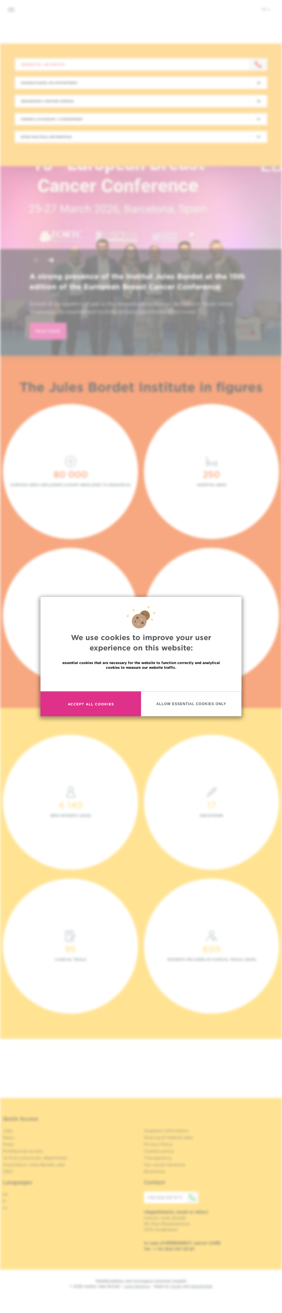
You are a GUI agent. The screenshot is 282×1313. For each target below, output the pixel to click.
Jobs (8, 1130)
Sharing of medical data (168, 1137)
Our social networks (164, 1164)
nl (5, 1207)
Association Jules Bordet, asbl (34, 1164)
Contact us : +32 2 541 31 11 (42, 64)
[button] (37, 261)
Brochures (154, 1171)
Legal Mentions (137, 1286)
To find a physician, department (35, 1157)
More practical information (46, 137)
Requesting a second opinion (47, 101)
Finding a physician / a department (52, 119)
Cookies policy (159, 1151)
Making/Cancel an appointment (49, 83)
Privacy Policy (158, 1144)
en (266, 9)
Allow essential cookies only (191, 704)
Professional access (23, 1151)
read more (48, 331)
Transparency (158, 1157)
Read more (141, 680)
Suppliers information (166, 1130)
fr (4, 1201)
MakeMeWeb (201, 1286)
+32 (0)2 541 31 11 (172, 1197)
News (8, 1137)
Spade (175, 1286)
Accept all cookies (91, 704)
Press (8, 1144)
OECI (8, 1171)
